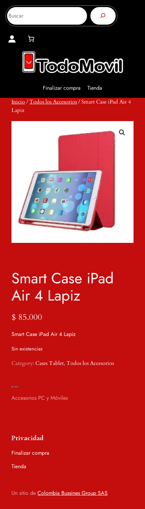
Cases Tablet (49, 363)
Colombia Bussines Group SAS (72, 493)
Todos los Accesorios (53, 102)
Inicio (18, 102)
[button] (122, 132)
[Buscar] (103, 16)
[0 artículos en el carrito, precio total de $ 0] (31, 39)
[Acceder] (12, 39)
